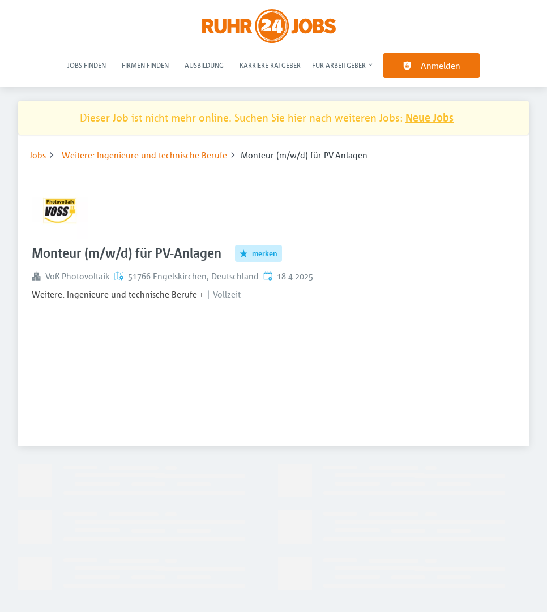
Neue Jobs (429, 117)
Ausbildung (204, 65)
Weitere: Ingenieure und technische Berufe (144, 155)
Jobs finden (86, 65)
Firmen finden (145, 65)
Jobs (37, 155)
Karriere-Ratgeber (270, 65)
